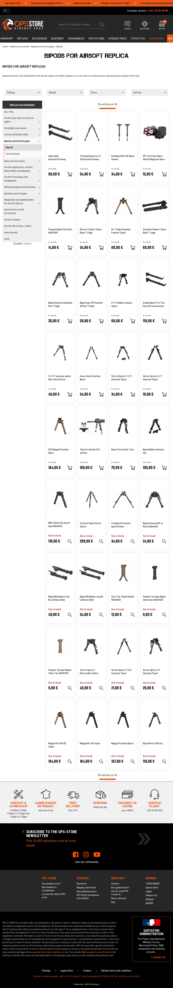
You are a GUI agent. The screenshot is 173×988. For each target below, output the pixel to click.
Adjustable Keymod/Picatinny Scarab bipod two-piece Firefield (59, 158)
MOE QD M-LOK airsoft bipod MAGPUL (59, 524)
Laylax (149, 891)
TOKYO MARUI (152, 883)
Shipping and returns (86, 887)
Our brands (156, 38)
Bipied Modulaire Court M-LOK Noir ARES (59, 598)
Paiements (82, 883)
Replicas (22, 38)
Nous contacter (118, 898)
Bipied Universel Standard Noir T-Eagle (60, 304)
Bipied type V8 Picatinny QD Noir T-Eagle (91, 304)
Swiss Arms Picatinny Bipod (90, 378)
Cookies (87, 970)
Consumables (76, 38)
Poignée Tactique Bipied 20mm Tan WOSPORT (59, 672)
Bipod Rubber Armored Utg (153, 451)
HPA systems (96, 38)
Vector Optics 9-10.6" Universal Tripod (121, 672)
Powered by (78, 984)
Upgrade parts (117, 38)
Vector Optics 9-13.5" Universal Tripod (121, 378)
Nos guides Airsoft (120, 887)
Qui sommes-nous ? (51, 883)
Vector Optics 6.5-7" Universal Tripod (153, 378)
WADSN (149, 903)
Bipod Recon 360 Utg (153, 743)
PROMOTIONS (138, 38)
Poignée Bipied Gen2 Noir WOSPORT (60, 231)
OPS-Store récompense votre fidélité (88, 897)
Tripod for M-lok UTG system (90, 451)
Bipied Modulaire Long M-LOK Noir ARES (92, 598)
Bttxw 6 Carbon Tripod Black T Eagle (90, 231)
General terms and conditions (116, 970)
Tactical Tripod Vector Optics (90, 525)
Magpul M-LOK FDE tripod (57, 745)
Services (115, 883)
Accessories (39, 38)
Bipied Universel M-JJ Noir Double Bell (153, 525)
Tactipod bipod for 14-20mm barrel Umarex (91, 158)
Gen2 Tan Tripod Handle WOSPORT (122, 598)
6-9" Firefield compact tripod (121, 304)
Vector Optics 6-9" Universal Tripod (152, 672)
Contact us (158, 957)
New (170, 38)
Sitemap (46, 970)
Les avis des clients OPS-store (54, 896)
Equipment (57, 38)
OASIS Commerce (92, 984)
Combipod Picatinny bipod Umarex (120, 525)
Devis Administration (86, 891)
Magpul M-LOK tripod (90, 743)
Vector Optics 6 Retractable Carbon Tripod (89, 672)
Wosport (150, 899)
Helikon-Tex (151, 895)
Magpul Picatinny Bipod (122, 743)
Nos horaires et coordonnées (49, 889)
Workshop (6, 38)
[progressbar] (107, 108)
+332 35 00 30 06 (154, 810)
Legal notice (66, 970)
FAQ (113, 902)
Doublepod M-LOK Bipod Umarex (122, 158)
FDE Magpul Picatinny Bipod (58, 451)
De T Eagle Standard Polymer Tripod (120, 231)
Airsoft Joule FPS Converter (119, 893)
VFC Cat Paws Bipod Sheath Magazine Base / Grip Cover (154, 158)
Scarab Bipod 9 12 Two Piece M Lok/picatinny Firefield (154, 304)
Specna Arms (152, 887)
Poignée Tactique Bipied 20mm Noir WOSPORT (154, 598)
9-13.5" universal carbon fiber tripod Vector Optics (59, 378)
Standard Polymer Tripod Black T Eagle (154, 231)
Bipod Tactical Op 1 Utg (122, 449)
